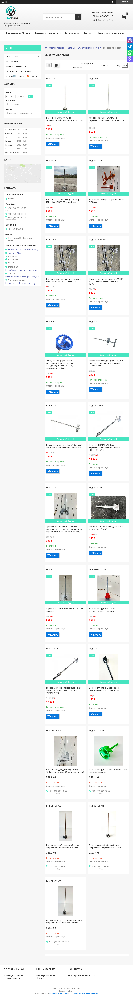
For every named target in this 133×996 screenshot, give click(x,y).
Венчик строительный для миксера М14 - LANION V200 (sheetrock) (63, 280)
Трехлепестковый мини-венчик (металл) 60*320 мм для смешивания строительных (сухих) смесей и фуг (64, 529)
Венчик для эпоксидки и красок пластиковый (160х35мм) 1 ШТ (104, 689)
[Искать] (78, 17)
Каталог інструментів (46, 32)
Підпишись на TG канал (18, 32)
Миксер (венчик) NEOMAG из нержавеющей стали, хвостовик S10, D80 (107, 120)
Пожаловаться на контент (59, 993)
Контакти (88, 32)
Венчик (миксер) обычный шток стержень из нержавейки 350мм (105, 846)
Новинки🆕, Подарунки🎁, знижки (21, 76)
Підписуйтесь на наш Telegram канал (15, 976)
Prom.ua (79, 988)
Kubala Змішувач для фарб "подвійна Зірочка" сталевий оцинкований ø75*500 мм (107, 363)
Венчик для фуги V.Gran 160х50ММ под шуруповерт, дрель (108, 770)
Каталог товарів (56, 48)
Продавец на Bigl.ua (67, 991)
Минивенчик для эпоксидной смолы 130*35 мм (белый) (106, 527)
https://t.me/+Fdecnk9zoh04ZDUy (23, 249)
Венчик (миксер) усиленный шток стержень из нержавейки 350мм (62, 846)
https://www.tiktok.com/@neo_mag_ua (22, 277)
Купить (54, 144)
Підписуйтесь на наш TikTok (82, 975)
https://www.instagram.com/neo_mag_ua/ (22, 270)
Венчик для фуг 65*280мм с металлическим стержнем (102, 609)
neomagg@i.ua (14, 253)
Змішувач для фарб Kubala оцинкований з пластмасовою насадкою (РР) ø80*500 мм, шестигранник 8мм (60, 364)
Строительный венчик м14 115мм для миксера (64, 609)
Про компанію (71, 32)
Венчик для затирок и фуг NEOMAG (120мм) (106, 200)
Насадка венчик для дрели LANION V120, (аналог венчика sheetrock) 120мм (106, 281)
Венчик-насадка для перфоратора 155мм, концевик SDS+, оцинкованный (65, 770)
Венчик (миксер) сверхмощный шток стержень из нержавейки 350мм (64, 921)
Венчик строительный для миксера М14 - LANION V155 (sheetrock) (63, 200)
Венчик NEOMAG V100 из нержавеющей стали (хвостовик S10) (64, 118)
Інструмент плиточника (111, 32)
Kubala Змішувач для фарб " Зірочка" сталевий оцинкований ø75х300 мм (64, 446)
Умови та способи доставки (18, 71)
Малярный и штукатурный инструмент (83, 48)
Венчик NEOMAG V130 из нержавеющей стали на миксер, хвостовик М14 (104, 447)
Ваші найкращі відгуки (15, 66)
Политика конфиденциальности (85, 993)
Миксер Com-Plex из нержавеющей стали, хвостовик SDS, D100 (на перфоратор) (63, 690)
